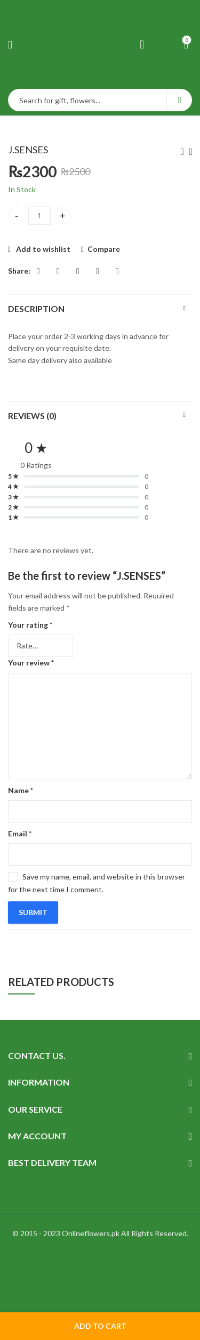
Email (19, 833)
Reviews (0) (32, 415)
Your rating (30, 624)
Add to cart (100, 1325)
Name (20, 790)
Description (36, 308)
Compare (103, 248)
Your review (31, 662)
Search (179, 100)
